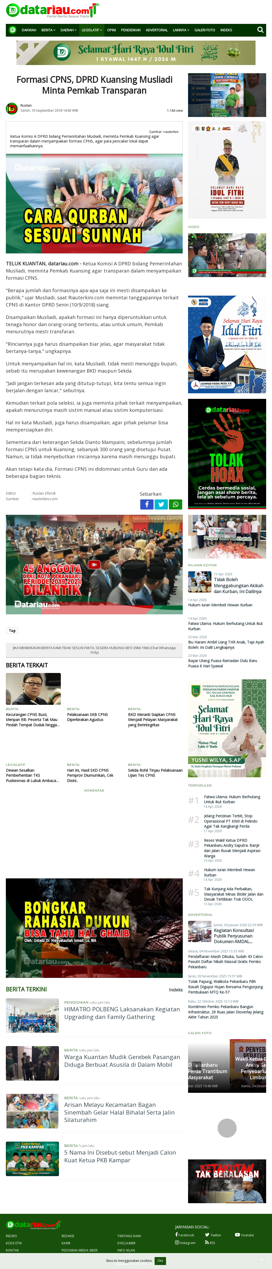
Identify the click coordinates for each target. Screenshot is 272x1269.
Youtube (244, 1234)
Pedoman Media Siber (79, 1250)
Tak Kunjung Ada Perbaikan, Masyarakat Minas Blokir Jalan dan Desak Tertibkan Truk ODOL (233, 894)
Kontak (12, 1250)
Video (193, 227)
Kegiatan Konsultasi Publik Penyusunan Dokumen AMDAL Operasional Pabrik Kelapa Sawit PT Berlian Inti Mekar (237, 944)
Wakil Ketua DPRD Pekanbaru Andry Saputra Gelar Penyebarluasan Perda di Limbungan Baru (224, 1068)
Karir (66, 1243)
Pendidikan (131, 30)
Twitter (213, 1234)
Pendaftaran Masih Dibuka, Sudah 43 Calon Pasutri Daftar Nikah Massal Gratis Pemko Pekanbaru (225, 961)
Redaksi (68, 1236)
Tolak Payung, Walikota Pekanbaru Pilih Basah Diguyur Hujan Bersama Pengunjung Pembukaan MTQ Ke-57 (225, 986)
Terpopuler (200, 785)
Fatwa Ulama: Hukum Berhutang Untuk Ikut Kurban (232, 799)
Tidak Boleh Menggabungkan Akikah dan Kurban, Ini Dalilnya (238, 585)
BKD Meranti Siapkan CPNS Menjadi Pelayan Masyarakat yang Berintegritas (153, 719)
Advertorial (157, 30)
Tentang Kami (129, 1236)
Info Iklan (126, 1250)
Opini (111, 30)
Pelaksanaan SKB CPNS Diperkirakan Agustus (87, 717)
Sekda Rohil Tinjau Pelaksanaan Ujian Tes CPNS (155, 773)
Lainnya (179, 30)
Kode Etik (14, 1243)
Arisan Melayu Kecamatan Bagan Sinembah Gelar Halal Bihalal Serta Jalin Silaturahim (119, 1112)
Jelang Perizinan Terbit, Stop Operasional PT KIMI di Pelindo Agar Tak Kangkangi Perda (230, 821)
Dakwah (29, 30)
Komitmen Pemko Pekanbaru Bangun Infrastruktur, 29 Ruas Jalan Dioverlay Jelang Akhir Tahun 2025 (225, 1012)
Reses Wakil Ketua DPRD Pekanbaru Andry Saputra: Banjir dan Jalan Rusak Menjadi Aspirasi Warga (232, 848)
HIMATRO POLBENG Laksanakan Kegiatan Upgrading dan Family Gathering (122, 1013)
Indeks (226, 30)
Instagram (185, 1242)
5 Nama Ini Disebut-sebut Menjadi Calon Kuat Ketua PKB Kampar (120, 1156)
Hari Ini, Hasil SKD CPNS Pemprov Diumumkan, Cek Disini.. (90, 775)
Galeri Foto (204, 30)
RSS (210, 1242)
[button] (196, 1066)
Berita (46, 30)
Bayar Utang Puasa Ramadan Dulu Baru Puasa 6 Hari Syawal (222, 663)
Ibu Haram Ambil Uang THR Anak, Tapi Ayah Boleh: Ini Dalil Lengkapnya (226, 645)
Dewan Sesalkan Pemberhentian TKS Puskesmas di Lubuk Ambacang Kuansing (33, 775)
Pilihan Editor (202, 565)
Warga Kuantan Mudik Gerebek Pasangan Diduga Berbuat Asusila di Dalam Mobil (122, 1060)
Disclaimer (126, 1243)
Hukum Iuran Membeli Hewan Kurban (220, 604)
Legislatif (90, 30)
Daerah (67, 30)
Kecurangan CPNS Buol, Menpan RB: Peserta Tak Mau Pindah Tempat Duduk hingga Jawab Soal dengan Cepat (31, 720)
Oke (160, 1261)
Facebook (184, 1234)
